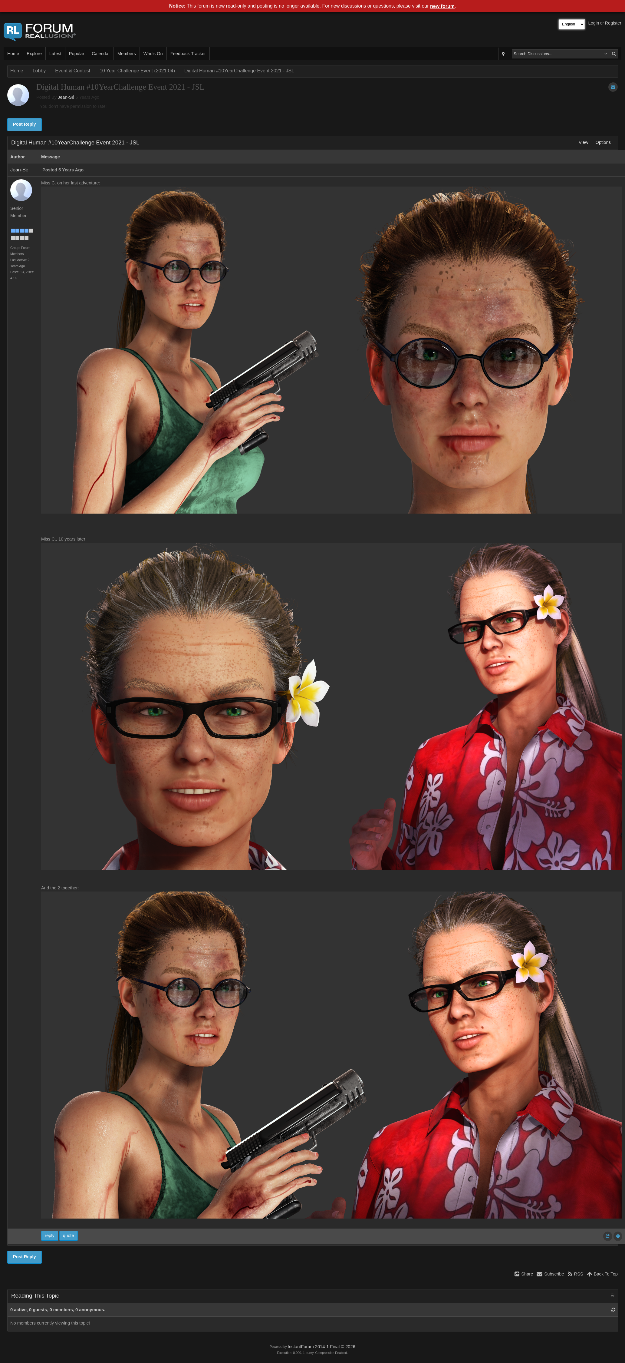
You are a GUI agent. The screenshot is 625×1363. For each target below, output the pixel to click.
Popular (76, 53)
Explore (34, 53)
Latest (55, 53)
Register (613, 23)
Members (127, 53)
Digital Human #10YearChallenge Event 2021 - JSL (239, 70)
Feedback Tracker (188, 53)
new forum (442, 6)
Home (13, 53)
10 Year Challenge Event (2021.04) (137, 70)
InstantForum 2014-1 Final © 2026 (321, 1346)
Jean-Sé (66, 97)
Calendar (100, 53)
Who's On (153, 53)
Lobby (39, 70)
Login (593, 23)
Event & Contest (72, 70)
